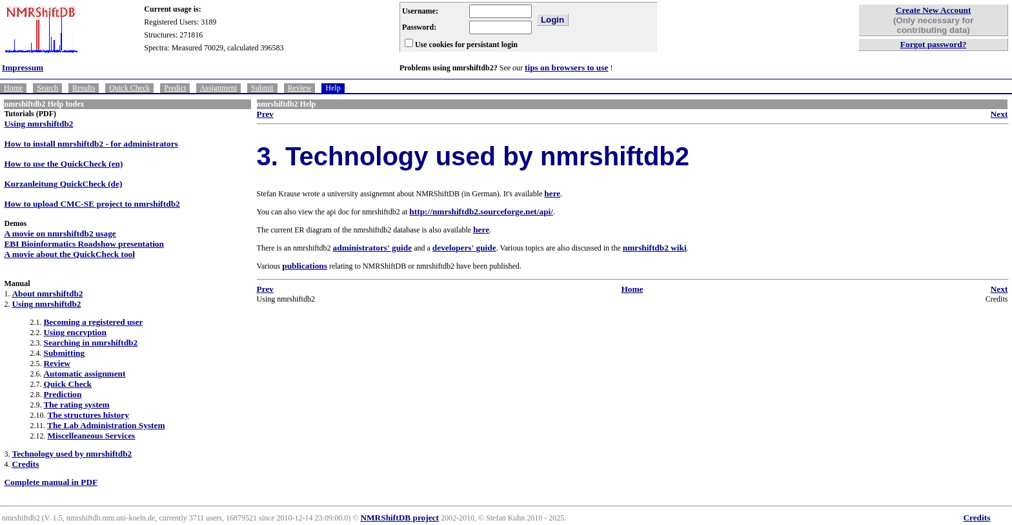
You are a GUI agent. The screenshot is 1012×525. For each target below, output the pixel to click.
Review (300, 87)
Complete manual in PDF (50, 482)
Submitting (64, 353)
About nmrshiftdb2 (47, 293)
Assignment (218, 87)
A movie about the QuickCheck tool (69, 254)
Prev (265, 114)
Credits (25, 464)
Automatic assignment (84, 373)
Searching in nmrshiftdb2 (90, 342)
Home (13, 87)
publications (304, 266)
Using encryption (74, 332)
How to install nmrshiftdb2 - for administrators (90, 144)
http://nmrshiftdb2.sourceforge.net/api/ (481, 211)
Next (999, 114)
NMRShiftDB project (399, 517)
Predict (175, 87)
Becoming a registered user (93, 322)
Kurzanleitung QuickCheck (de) (63, 184)
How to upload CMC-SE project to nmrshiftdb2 (91, 204)
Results (83, 87)
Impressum (22, 67)
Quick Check (129, 87)
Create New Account (933, 10)
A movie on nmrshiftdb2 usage (60, 233)
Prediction (62, 394)
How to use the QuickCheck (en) (63, 164)
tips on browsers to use (566, 67)
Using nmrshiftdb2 (38, 124)
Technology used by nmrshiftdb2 (72, 453)
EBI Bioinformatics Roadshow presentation (83, 244)
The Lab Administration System (106, 425)
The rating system (76, 404)
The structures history (87, 415)
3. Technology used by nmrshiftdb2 (473, 156)
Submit (262, 87)
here (552, 193)
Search (47, 87)
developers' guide (464, 247)
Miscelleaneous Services (91, 435)
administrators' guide (372, 247)
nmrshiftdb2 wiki (655, 247)
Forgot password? (933, 44)
